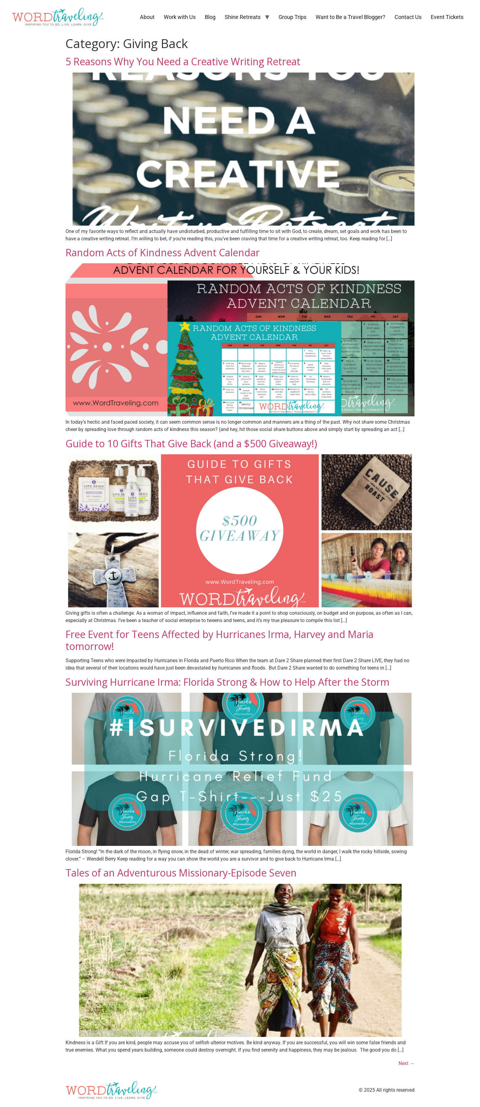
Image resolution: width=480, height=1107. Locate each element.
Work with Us (180, 17)
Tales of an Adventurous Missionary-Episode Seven (181, 872)
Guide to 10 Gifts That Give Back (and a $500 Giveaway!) (191, 443)
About (147, 17)
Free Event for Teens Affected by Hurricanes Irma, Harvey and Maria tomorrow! (219, 640)
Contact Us (408, 17)
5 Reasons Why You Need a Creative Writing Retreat (183, 61)
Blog (210, 17)
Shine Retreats (243, 17)
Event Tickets (447, 17)
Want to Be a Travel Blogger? (350, 17)
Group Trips (292, 17)
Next (406, 1063)
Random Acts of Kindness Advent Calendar (163, 252)
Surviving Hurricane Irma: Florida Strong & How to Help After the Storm (227, 682)
